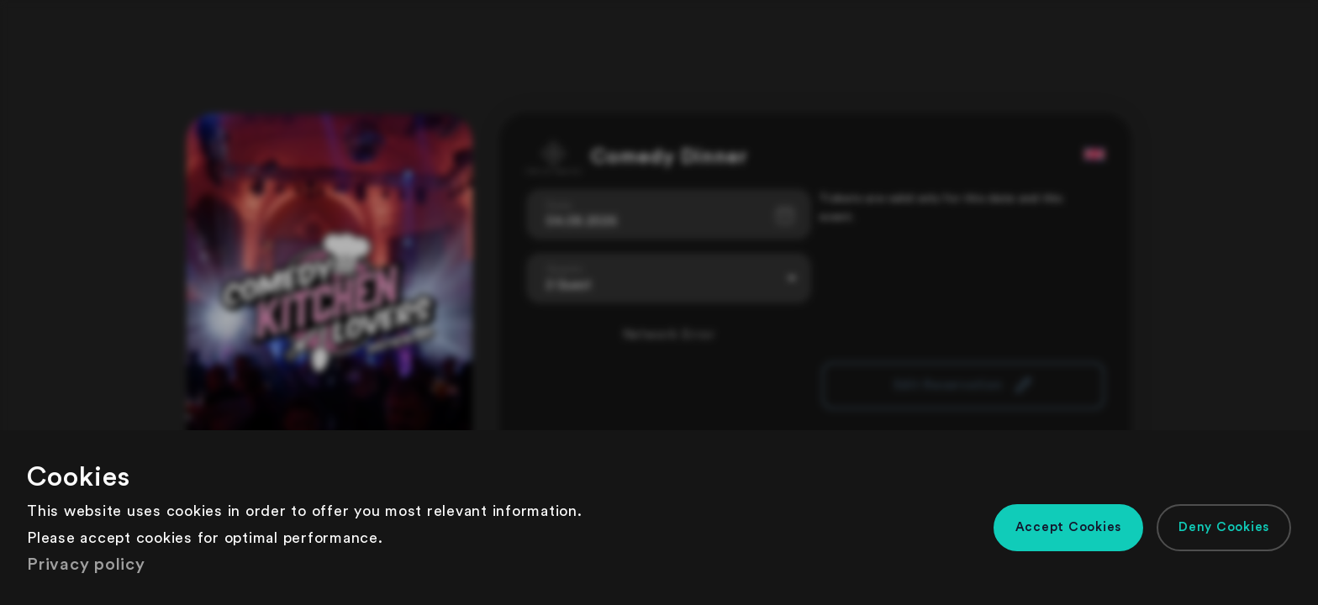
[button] (1068, 528)
